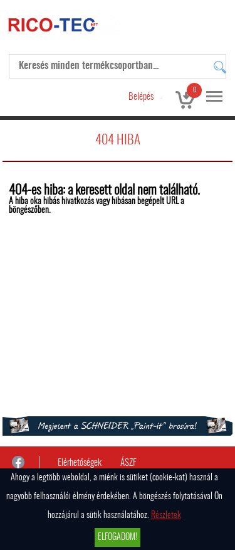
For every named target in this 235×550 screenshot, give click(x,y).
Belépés (141, 97)
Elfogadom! (117, 537)
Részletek (166, 515)
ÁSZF (128, 463)
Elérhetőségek (80, 463)
